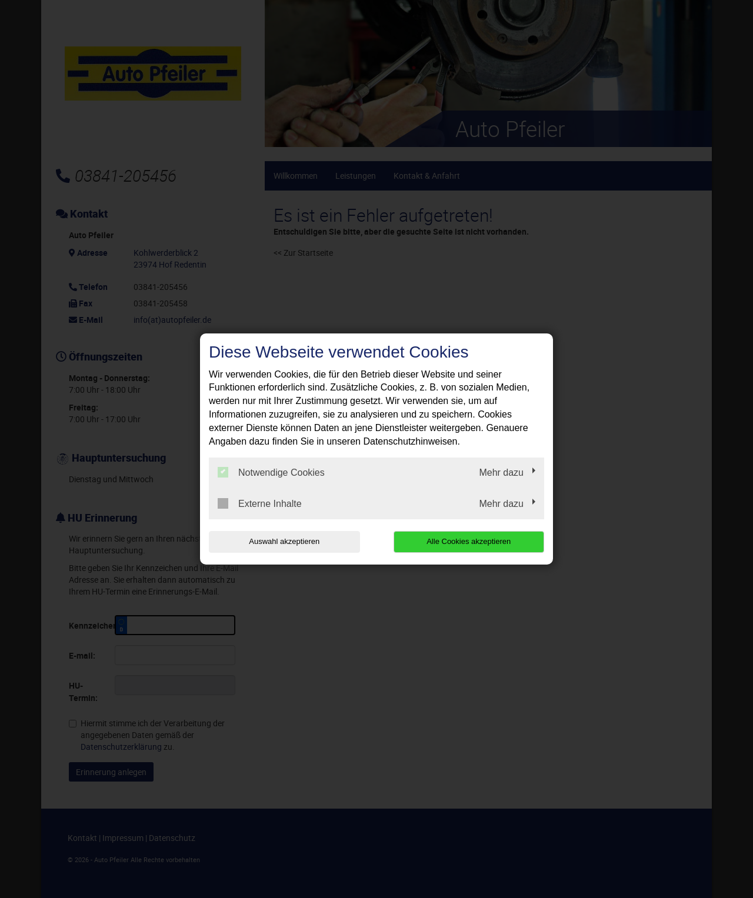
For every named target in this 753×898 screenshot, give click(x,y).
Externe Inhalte (260, 503)
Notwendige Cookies (271, 472)
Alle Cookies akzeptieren (469, 541)
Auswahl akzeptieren (284, 541)
